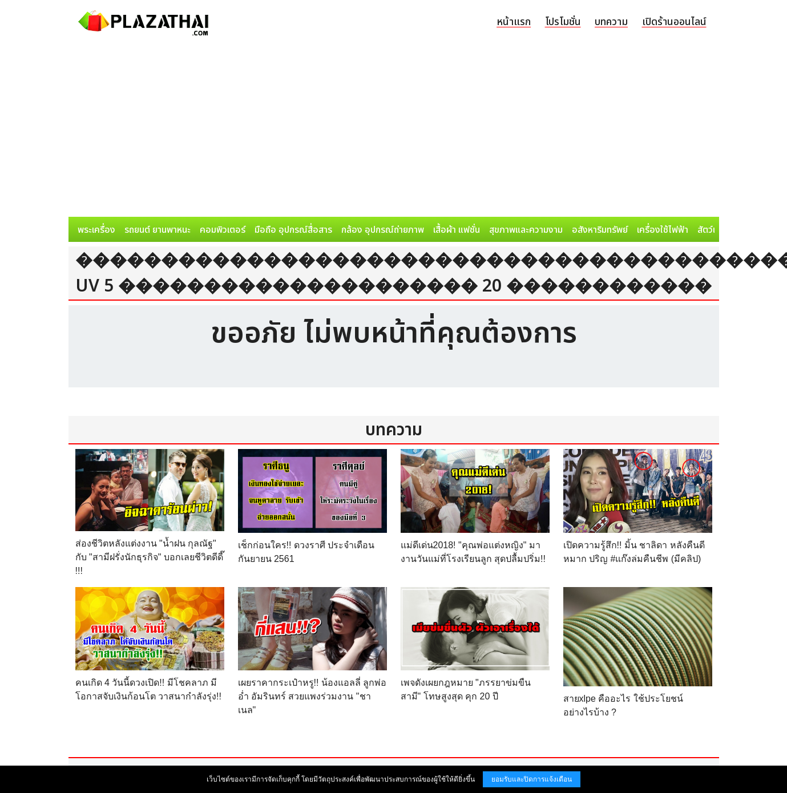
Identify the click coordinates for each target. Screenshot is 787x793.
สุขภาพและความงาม (526, 230)
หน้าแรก (514, 22)
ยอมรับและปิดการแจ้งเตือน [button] (531, 779)
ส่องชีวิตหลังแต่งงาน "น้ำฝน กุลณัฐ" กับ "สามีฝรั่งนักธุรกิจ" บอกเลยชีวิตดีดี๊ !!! (149, 557)
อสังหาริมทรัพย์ (600, 230)
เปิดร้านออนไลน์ (674, 22)
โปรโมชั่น (563, 22)
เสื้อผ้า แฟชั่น (456, 230)
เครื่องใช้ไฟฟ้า (662, 230)
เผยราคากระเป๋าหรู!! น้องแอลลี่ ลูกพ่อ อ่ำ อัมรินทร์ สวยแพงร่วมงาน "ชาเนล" (312, 696)
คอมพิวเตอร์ (222, 230)
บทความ (611, 22)
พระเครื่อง (96, 230)
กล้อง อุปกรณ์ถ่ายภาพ (382, 230)
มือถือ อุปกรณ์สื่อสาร (293, 230)
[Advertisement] (393, 131)
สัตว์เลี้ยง (714, 230)
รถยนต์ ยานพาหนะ (157, 230)
